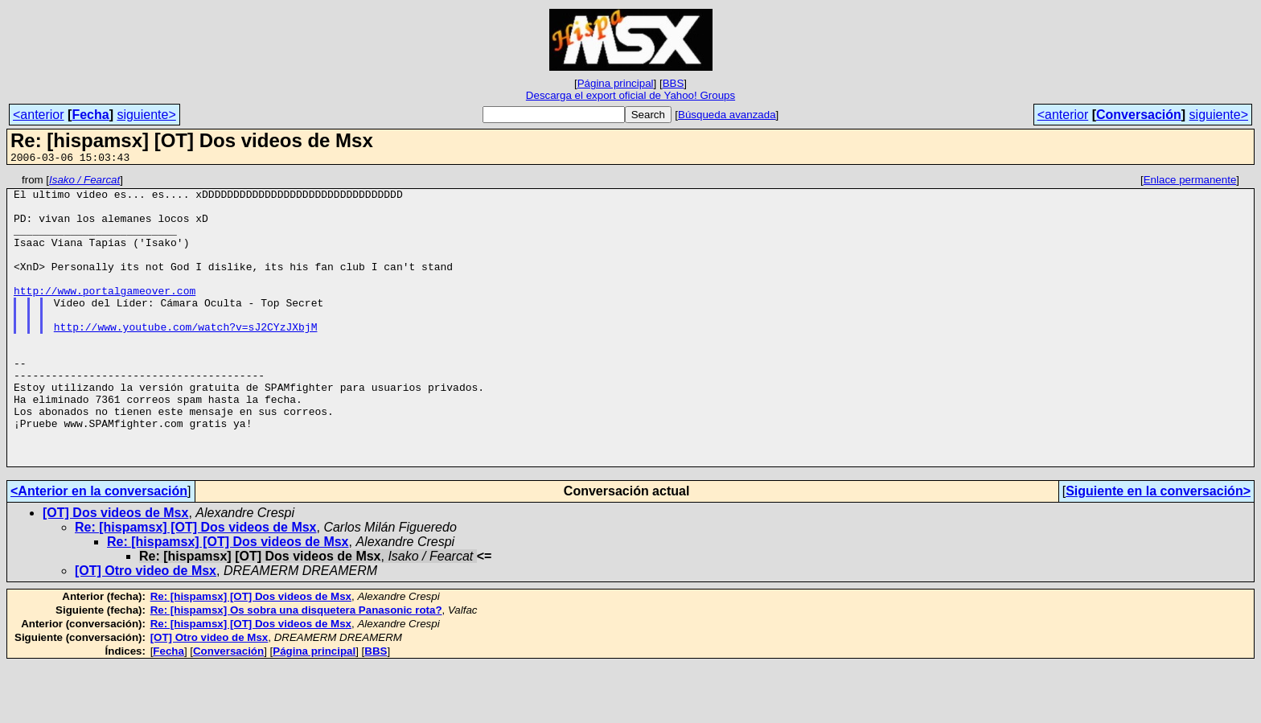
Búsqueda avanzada (727, 115)
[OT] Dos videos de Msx (115, 570)
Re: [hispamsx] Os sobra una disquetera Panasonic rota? (296, 668)
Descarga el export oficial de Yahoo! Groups (630, 95)
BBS (673, 83)
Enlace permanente (1190, 182)
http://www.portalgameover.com (104, 314)
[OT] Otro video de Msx (145, 628)
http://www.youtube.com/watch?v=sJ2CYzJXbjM (186, 358)
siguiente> (146, 114)
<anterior (38, 114)
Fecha (90, 114)
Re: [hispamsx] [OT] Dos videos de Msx (196, 585)
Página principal (615, 83)
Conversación (1138, 114)
